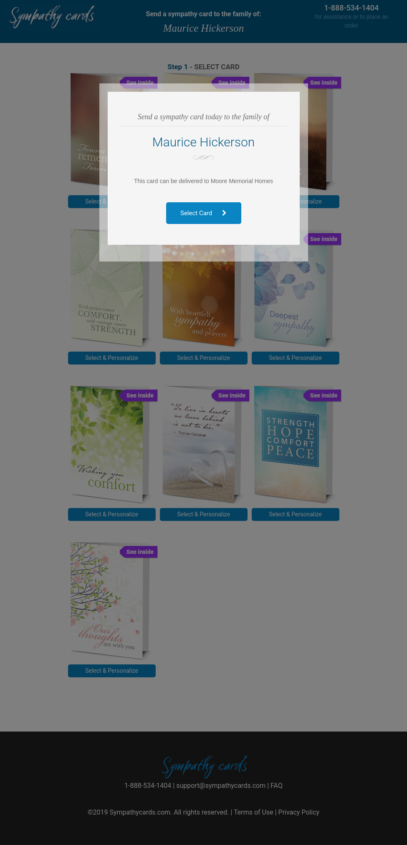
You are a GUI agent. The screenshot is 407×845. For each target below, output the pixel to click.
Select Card (203, 213)
